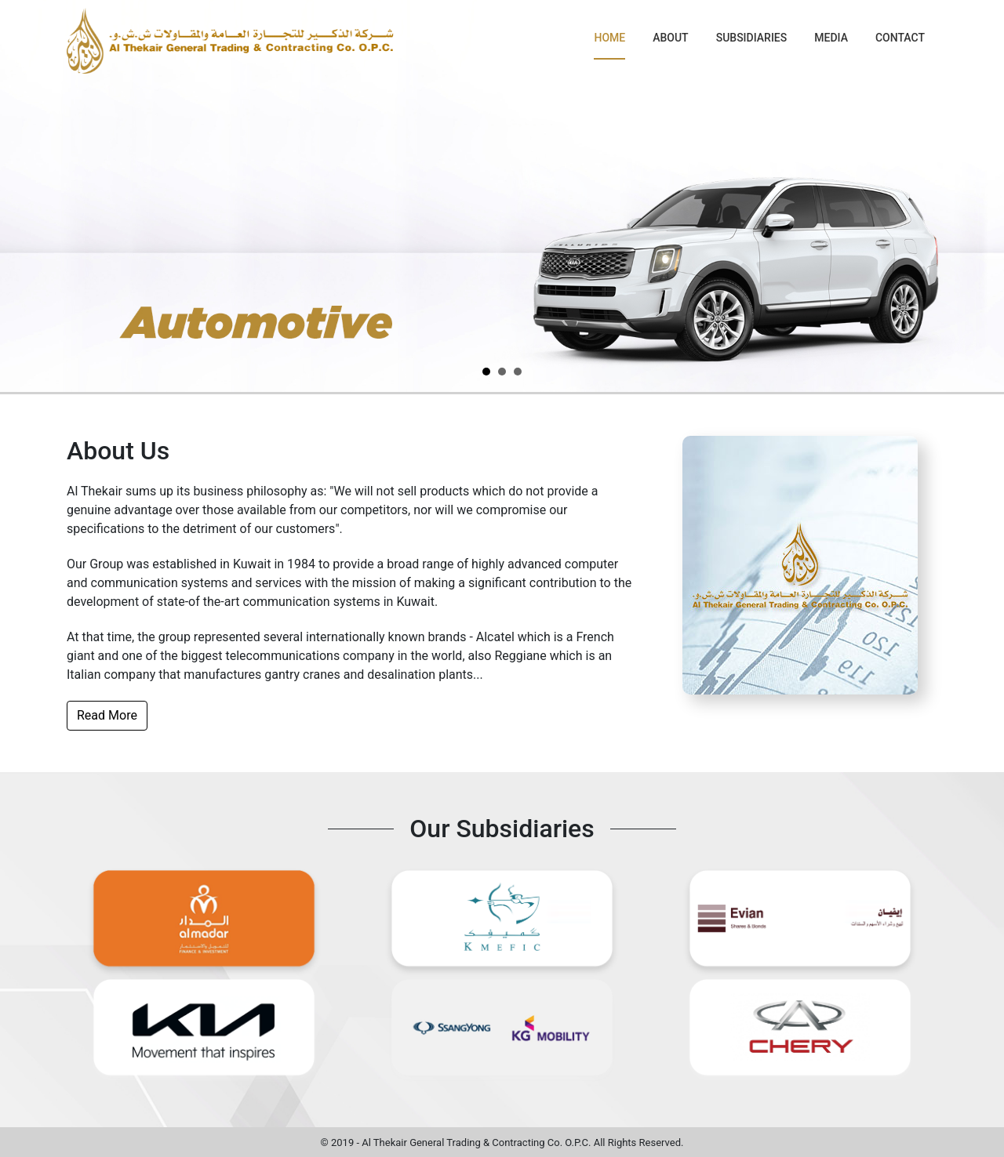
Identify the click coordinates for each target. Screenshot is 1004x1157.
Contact (900, 37)
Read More (107, 715)
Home (609, 37)
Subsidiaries (752, 37)
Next (983, 196)
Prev (20, 196)
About (670, 37)
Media (831, 37)
